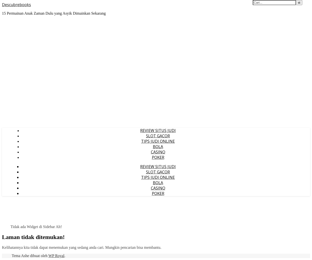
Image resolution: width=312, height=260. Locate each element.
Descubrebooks (16, 4)
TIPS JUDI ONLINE (158, 141)
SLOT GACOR (158, 136)
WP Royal (57, 256)
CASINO (158, 152)
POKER (158, 157)
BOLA (158, 146)
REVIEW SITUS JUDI (158, 130)
